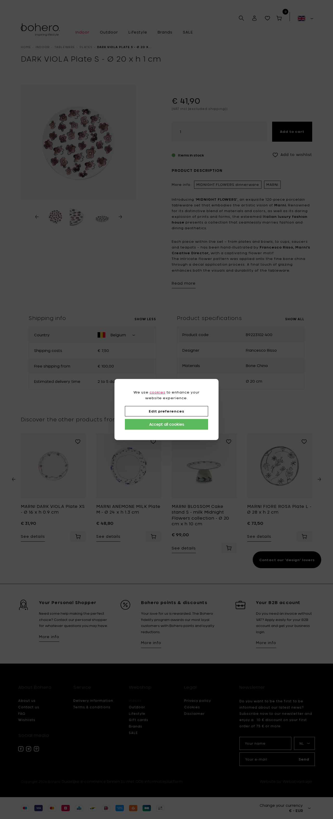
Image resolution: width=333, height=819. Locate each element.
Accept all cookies (166, 424)
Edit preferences (166, 411)
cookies (157, 392)
